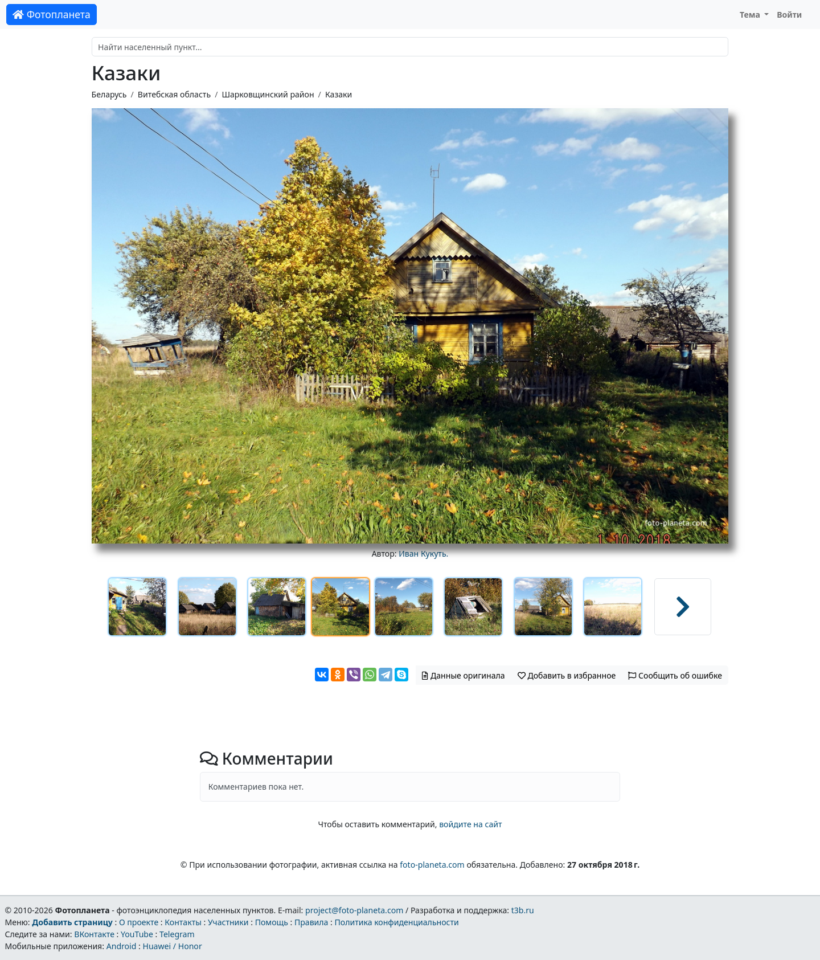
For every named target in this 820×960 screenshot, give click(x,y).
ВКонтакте (94, 934)
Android (121, 946)
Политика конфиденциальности (397, 922)
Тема (751, 14)
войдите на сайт (470, 824)
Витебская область (174, 94)
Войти (789, 14)
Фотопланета (52, 14)
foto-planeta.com (432, 864)
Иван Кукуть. (423, 553)
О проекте (138, 922)
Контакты (183, 922)
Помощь (271, 922)
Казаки (338, 94)
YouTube (137, 934)
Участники (228, 922)
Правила (311, 922)
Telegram (177, 934)
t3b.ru (522, 910)
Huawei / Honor (172, 946)
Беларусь (109, 94)
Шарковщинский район (268, 94)
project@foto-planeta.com (354, 910)
